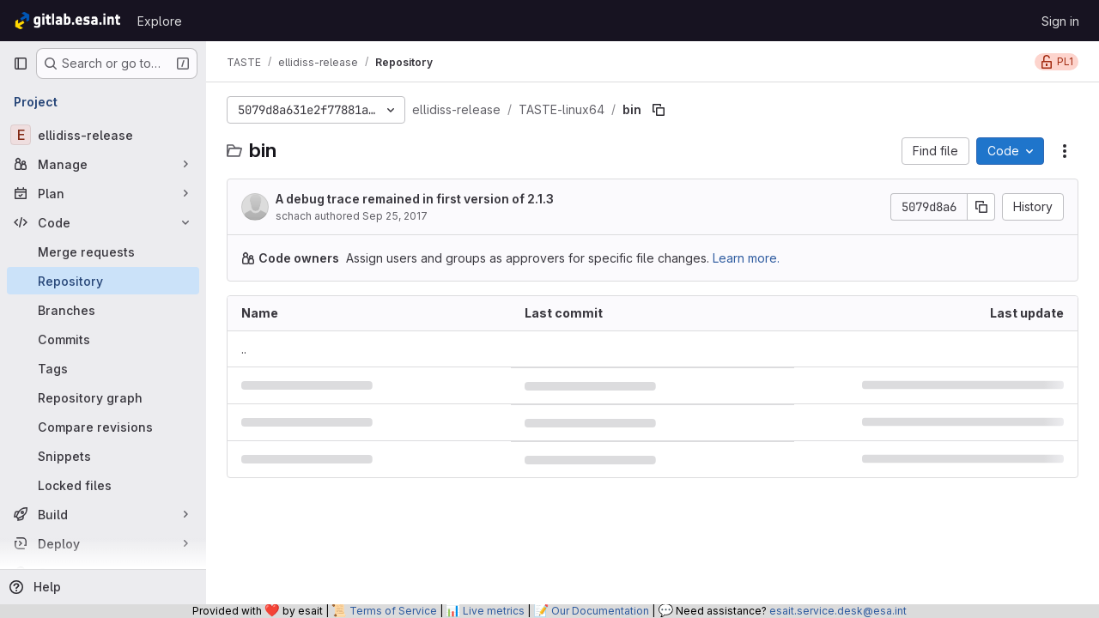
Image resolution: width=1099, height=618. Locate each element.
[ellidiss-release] (103, 134)
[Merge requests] (103, 251)
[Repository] (103, 280)
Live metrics (494, 610)
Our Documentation (600, 610)
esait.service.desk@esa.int (838, 610)
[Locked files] (103, 485)
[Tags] (103, 368)
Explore (159, 21)
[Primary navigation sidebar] (20, 63)
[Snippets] (103, 456)
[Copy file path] (658, 110)
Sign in (1060, 21)
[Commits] (103, 339)
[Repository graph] (103, 397)
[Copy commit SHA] (981, 207)
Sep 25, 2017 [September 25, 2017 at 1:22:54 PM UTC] (395, 215)
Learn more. (746, 258)
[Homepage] (66, 20)
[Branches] (103, 310)
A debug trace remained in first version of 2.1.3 (415, 198)
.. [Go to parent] (243, 349)
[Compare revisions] (103, 426)
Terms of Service (393, 610)
